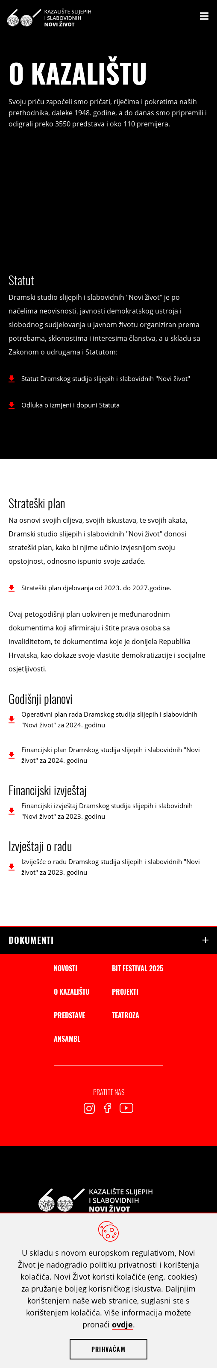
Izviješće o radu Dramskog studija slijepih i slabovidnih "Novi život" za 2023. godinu (110, 866)
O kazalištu (71, 992)
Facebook (107, 1108)
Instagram (89, 1108)
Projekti (125, 992)
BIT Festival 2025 (137, 968)
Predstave (69, 1015)
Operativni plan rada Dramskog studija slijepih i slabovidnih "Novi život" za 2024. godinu (109, 719)
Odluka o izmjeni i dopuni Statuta (70, 405)
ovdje (122, 1324)
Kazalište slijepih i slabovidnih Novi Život (49, 17)
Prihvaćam (108, 1349)
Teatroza (125, 1015)
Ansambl (67, 1039)
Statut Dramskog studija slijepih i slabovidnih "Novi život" (105, 378)
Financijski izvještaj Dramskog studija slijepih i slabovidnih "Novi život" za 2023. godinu (107, 810)
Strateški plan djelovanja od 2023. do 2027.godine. (96, 587)
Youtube (126, 1108)
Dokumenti (31, 940)
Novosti (65, 968)
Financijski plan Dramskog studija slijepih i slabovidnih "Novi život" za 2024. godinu (110, 755)
